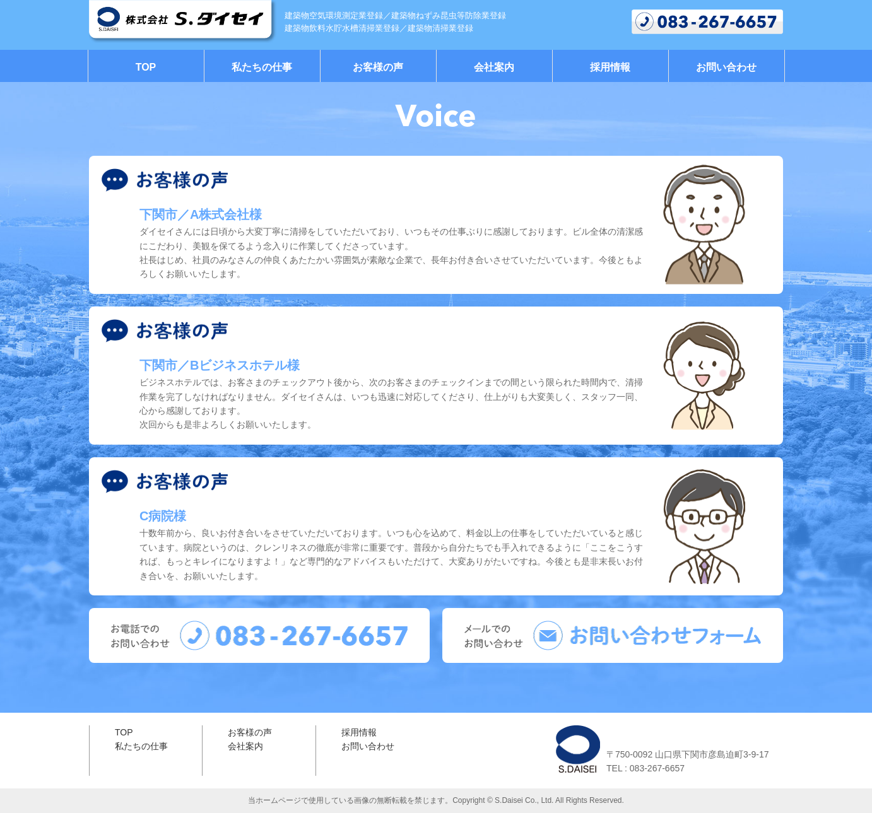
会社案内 (494, 67)
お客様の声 (378, 67)
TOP (146, 67)
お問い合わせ (726, 67)
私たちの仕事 (262, 67)
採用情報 (610, 67)
